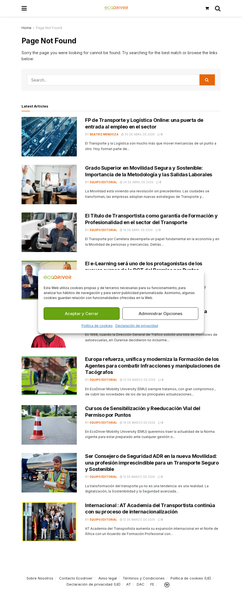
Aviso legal (107, 578)
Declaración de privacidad (136, 326)
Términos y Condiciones (144, 578)
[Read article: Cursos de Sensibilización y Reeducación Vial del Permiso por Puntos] (49, 425)
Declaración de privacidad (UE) (93, 584)
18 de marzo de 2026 (137, 422)
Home (26, 28)
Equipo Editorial (103, 182)
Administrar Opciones (160, 313)
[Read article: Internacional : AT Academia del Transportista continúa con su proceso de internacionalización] (49, 522)
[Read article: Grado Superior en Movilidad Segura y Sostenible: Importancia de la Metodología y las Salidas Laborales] (49, 184)
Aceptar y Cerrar (81, 313)
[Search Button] (217, 8)
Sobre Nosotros (40, 578)
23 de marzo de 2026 (138, 379)
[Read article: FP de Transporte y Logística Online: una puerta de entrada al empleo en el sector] (49, 136)
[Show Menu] (24, 8)
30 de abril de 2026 (138, 134)
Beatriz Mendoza (104, 134)
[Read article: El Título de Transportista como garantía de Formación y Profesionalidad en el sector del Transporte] (49, 232)
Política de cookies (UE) (190, 578)
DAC (140, 584)
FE (152, 584)
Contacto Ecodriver (76, 578)
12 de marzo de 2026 (137, 476)
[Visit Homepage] (116, 8)
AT (128, 584)
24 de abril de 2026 (136, 182)
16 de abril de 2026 (136, 230)
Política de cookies (97, 326)
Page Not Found (49, 28)
